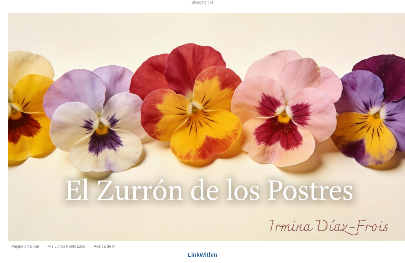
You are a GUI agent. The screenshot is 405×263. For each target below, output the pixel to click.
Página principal (25, 246)
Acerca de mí (105, 246)
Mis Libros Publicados (66, 246)
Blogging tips (202, 2)
